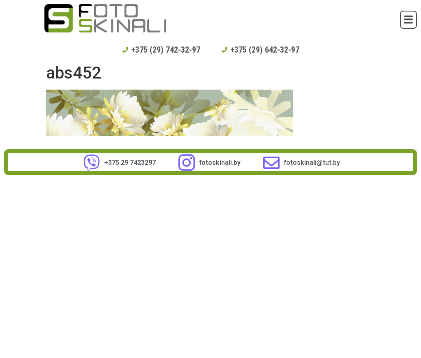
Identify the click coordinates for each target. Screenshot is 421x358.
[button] (408, 20)
